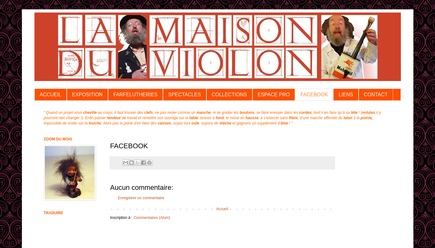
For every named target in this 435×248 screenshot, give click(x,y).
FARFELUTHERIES (135, 94)
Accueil (222, 209)
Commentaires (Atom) (151, 217)
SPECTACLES (184, 94)
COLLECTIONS (229, 94)
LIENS (346, 94)
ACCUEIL (50, 94)
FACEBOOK (314, 94)
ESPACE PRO (274, 94)
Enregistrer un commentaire (141, 198)
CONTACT (376, 94)
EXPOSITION (87, 94)
